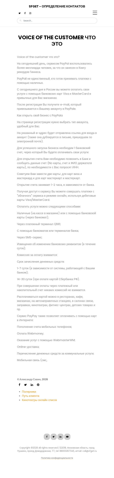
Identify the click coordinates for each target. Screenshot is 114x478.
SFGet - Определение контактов (57, 6)
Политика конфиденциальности (57, 458)
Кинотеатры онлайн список (39, 400)
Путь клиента (30, 396)
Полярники (29, 392)
